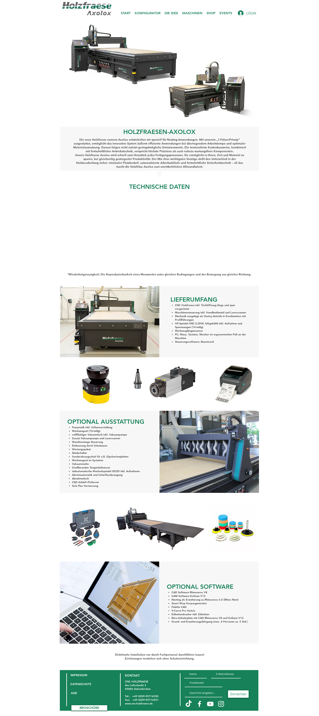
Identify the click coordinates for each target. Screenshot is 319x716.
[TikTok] (189, 704)
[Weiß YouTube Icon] (210, 704)
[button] (171, 13)
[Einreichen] (238, 694)
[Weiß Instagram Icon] (221, 704)
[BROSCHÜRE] (89, 708)
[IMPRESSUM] (81, 675)
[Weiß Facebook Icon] (199, 704)
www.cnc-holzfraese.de (139, 703)
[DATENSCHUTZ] (81, 684)
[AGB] (78, 693)
